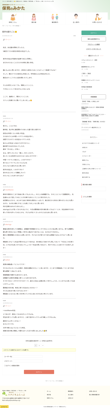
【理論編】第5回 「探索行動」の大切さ (93, 121)
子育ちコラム (86, 164)
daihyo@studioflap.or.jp (12, 400)
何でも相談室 (16, 25)
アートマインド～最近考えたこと (91, 127)
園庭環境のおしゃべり (88, 67)
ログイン (39, 372)
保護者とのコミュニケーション (90, 80)
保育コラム (85, 160)
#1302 (4, 254)
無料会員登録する (94, 39)
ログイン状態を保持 (12, 365)
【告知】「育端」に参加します (90, 101)
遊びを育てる (86, 177)
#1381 (4, 184)
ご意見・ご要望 (86, 73)
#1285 (4, 300)
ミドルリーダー (86, 156)
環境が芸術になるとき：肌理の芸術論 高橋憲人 (93, 108)
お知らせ (84, 147)
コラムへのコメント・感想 (89, 60)
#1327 (4, 219)
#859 (74, 35)
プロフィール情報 (94, 44)
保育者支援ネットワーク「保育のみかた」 (57, 406)
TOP (3, 25)
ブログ (84, 152)
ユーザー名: (8, 356)
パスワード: (8, 361)
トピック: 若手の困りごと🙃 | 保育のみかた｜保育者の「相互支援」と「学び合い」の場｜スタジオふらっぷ (27, 1)
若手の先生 (85, 173)
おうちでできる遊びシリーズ (90, 143)
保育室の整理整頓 (86, 87)
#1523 (4, 116)
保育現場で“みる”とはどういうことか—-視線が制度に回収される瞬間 (93, 115)
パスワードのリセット (93, 49)
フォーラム (8, 25)
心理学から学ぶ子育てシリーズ (91, 169)
